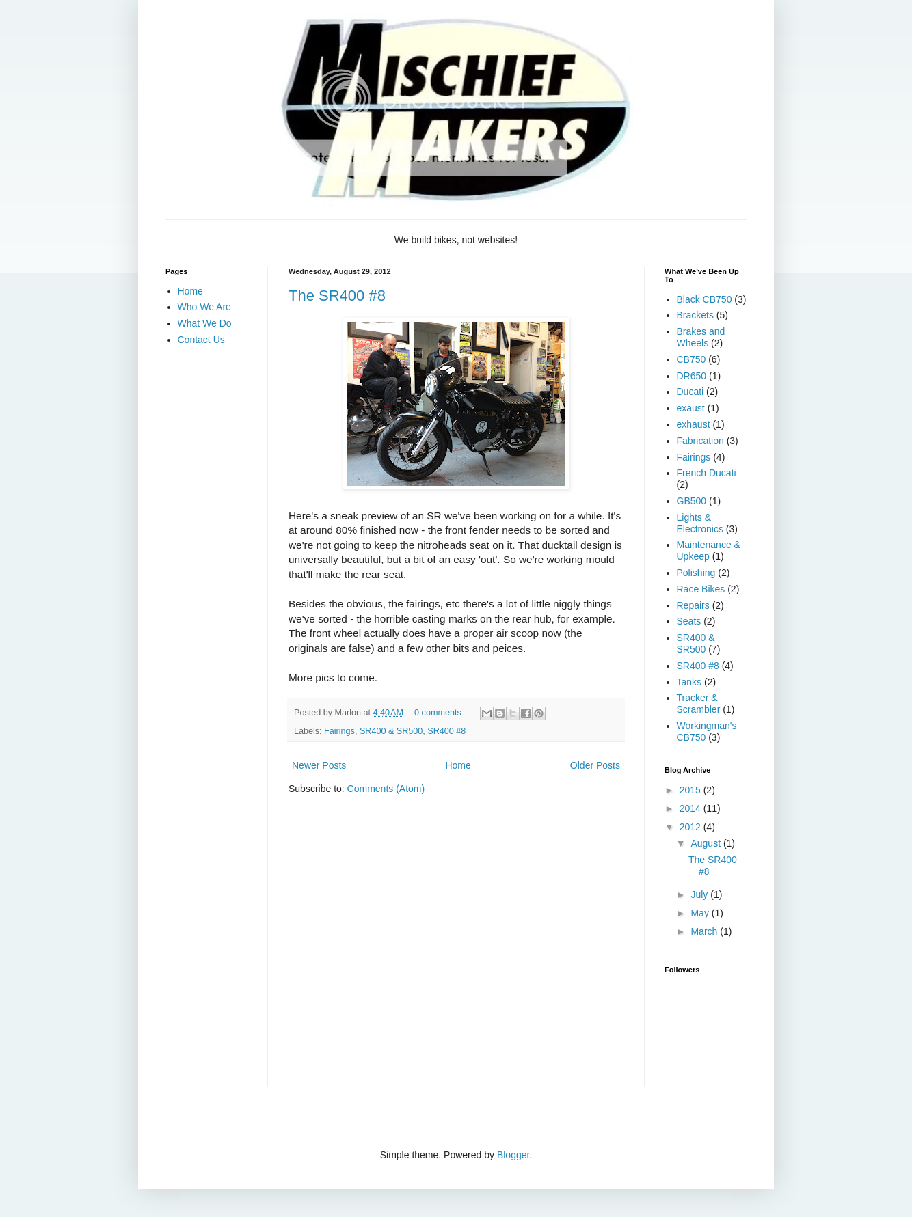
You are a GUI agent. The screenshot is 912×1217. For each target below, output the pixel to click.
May (700, 912)
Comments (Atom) (386, 788)
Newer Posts (319, 765)
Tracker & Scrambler (699, 703)
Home (457, 765)
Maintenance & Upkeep (708, 550)
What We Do (205, 323)
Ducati (690, 391)
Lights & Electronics (700, 523)
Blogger (513, 1154)
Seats (689, 621)
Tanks (689, 681)
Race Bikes (701, 589)
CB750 (691, 359)
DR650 (692, 375)
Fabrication (700, 440)
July (700, 894)
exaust (691, 407)
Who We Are (204, 306)
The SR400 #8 (337, 295)
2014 (691, 808)
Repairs (693, 605)
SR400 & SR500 (391, 731)
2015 (691, 789)
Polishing (696, 572)
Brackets (695, 315)
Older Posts (595, 765)
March (705, 931)
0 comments (437, 712)
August (706, 843)
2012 (691, 826)
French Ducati (706, 472)
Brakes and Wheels (701, 337)
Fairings (339, 731)
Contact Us (201, 339)
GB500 (692, 500)
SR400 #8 (446, 731)
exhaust (693, 424)
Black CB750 (704, 299)
